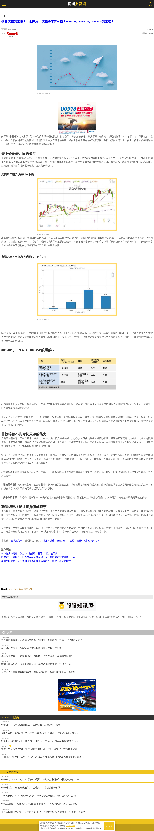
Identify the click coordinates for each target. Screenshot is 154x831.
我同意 (109, 825)
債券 (11, 589)
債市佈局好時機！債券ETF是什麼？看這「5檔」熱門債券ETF (32, 553)
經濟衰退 (28, 589)
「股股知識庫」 (16, 540)
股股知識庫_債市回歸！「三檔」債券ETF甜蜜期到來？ (71, 540)
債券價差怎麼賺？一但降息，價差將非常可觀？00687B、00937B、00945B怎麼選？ (57, 21)
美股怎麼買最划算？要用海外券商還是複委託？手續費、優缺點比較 (36, 561)
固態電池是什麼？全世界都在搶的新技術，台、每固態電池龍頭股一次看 (38, 557)
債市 (16, 589)
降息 (21, 589)
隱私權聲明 (70, 825)
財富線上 (12, 34)
